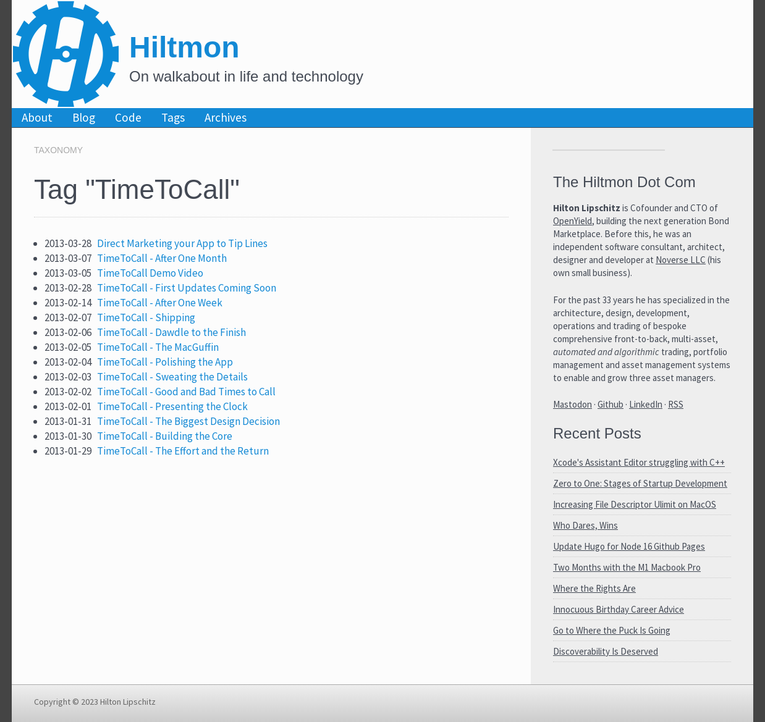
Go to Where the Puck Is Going (611, 630)
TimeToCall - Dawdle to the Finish (171, 332)
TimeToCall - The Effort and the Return (183, 451)
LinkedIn (645, 404)
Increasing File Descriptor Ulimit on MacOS (634, 504)
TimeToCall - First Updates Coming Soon (186, 288)
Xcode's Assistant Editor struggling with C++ (639, 462)
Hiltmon (184, 47)
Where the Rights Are (594, 588)
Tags (173, 117)
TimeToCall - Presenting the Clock (172, 406)
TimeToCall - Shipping (146, 317)
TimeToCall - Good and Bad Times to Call (186, 391)
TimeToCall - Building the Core (164, 436)
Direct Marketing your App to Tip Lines (182, 243)
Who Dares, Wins (585, 525)
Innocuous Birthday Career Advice (618, 609)
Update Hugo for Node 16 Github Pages (629, 546)
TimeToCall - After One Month (162, 258)
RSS (675, 404)
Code (128, 117)
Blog (83, 117)
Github (610, 404)
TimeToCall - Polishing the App (165, 362)
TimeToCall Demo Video (150, 273)
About (37, 117)
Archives (226, 117)
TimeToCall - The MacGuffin (158, 347)
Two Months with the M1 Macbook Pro (627, 567)
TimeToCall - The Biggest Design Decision (188, 421)
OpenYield (572, 221)
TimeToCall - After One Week (159, 302)
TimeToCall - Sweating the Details (172, 377)
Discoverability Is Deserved (605, 651)
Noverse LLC (681, 260)
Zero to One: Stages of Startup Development (640, 483)
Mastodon (572, 404)
